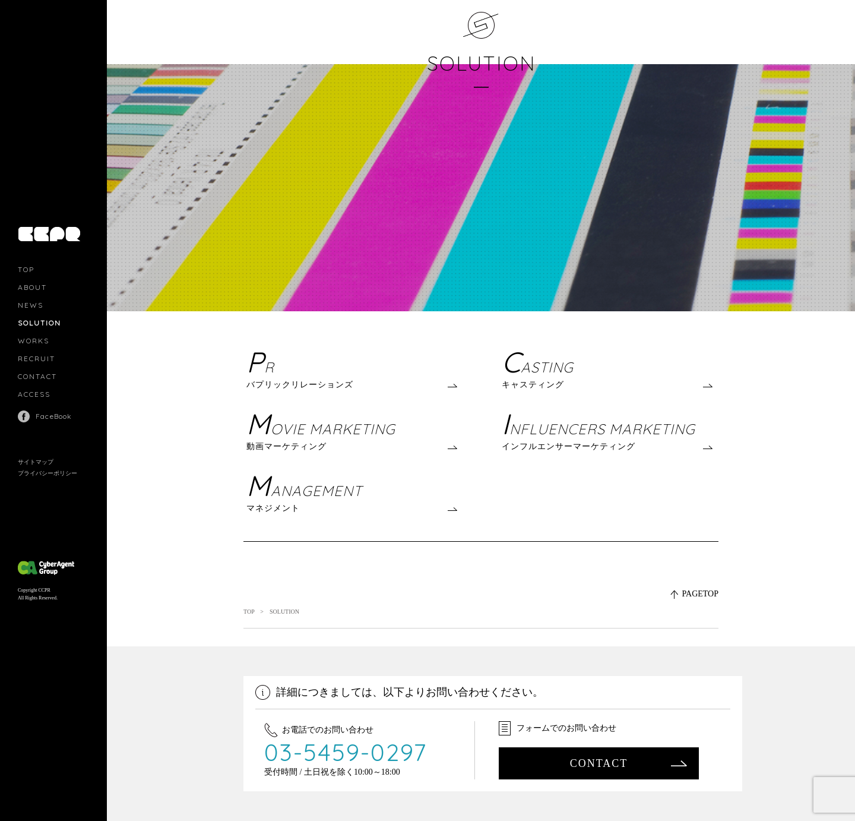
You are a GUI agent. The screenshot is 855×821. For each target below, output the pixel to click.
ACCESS (34, 394)
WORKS (33, 340)
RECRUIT (36, 358)
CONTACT (37, 376)
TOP (26, 269)
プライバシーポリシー (47, 473)
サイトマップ (35, 462)
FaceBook (54, 416)
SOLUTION (481, 63)
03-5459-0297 (346, 752)
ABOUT (32, 287)
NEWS (30, 305)
